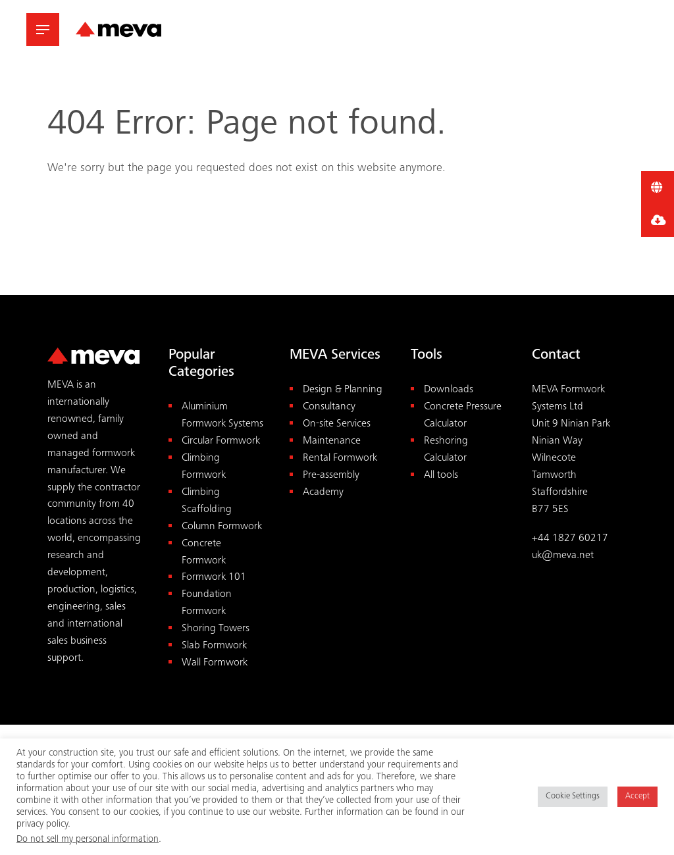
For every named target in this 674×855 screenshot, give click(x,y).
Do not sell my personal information (87, 839)
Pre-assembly (331, 475)
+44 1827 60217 (570, 538)
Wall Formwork (214, 663)
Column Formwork (222, 526)
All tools (441, 475)
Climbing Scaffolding (207, 501)
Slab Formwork (214, 646)
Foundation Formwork (207, 603)
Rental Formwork (340, 458)
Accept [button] (637, 796)
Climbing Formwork (204, 467)
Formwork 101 (214, 577)
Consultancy (329, 407)
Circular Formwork (221, 441)
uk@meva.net (563, 555)
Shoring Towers (215, 629)
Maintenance (332, 441)
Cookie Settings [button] (573, 796)
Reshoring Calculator (446, 450)
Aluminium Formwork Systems (222, 416)
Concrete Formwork (204, 552)
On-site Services (337, 424)
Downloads (448, 390)
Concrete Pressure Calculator (463, 416)
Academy (323, 492)
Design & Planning (342, 390)
